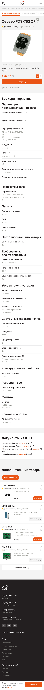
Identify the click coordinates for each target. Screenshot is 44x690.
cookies (9, 688)
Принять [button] (33, 684)
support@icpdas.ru (9, 617)
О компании (6, 669)
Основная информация (12, 13)
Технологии (6, 649)
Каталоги (5, 656)
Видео (4, 660)
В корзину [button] (22, 82)
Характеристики (29, 13)
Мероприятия (7, 643)
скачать (22, 443)
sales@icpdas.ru (8, 610)
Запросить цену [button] (35, 519)
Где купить (6, 672)
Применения (7, 653)
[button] (22, 567)
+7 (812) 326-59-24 (9, 603)
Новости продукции (9, 646)
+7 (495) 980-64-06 (9, 595)
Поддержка (6, 675)
